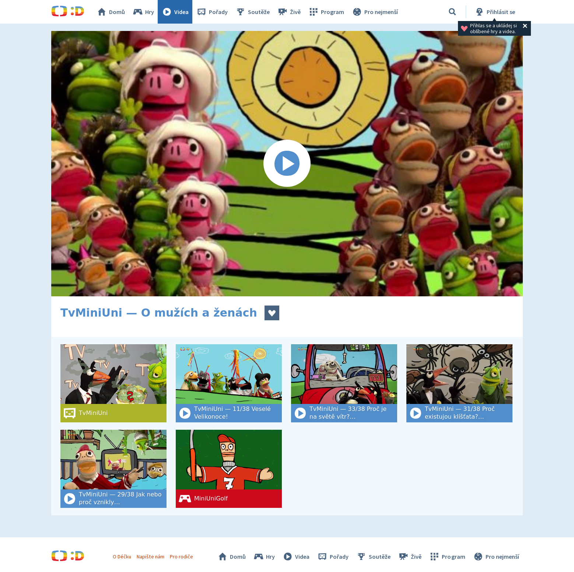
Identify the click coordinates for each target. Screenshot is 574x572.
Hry (143, 11)
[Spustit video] (287, 163)
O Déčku (122, 556)
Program (326, 11)
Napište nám (150, 556)
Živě (289, 11)
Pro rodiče (181, 556)
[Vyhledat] (452, 12)
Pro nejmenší (374, 11)
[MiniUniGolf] (229, 469)
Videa (175, 11)
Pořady (212, 11)
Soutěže (252, 11)
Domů (110, 11)
